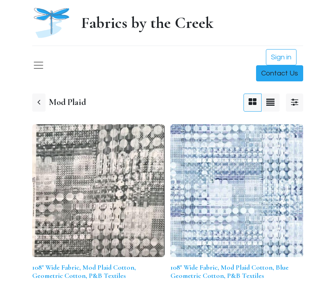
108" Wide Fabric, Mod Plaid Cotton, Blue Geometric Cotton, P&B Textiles (229, 271)
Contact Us (279, 73)
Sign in (281, 57)
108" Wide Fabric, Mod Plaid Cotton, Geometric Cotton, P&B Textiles (84, 271)
